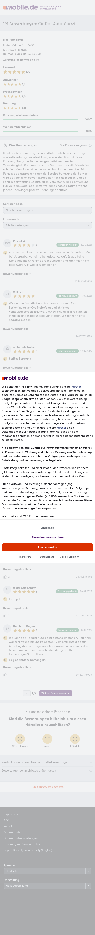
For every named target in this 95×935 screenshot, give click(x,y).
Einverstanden (47, 547)
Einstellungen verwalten (48, 537)
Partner (76, 386)
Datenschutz (47, 556)
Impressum (25, 556)
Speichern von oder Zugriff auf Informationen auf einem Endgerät (48, 447)
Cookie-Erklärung (69, 556)
